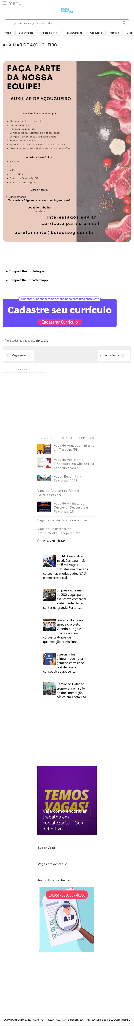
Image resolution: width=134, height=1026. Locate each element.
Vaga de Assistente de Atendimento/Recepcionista (58, 532)
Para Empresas (74, 32)
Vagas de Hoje (49, 32)
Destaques (67, 438)
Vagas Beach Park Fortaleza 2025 (68, 479)
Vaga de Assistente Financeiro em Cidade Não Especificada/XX (74, 465)
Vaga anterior (21, 356)
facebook (24, 370)
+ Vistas (47, 438)
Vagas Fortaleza (43, 1020)
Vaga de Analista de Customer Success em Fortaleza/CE (71, 508)
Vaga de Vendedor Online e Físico (63, 521)
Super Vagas (26, 32)
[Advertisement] (67, 406)
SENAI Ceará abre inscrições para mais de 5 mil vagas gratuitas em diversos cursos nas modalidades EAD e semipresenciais (65, 568)
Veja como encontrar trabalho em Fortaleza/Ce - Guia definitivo (65, 821)
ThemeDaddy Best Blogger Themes (107, 1020)
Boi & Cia (42, 341)
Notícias (114, 32)
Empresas (86, 438)
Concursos (96, 32)
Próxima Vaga (109, 356)
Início (8, 32)
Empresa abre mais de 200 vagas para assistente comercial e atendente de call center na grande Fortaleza (64, 600)
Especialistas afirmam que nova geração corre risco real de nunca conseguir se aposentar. (63, 664)
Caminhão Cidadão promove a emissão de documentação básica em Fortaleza (71, 691)
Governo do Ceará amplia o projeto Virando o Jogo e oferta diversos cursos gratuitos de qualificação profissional (63, 632)
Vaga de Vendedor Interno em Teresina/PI (74, 448)
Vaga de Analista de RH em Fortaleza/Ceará (58, 494)
